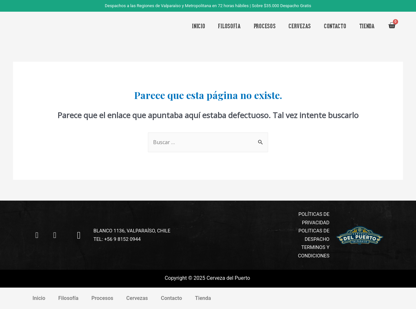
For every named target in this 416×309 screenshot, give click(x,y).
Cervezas (300, 26)
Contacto (335, 26)
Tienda (367, 26)
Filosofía (229, 26)
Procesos (265, 26)
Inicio (198, 26)
